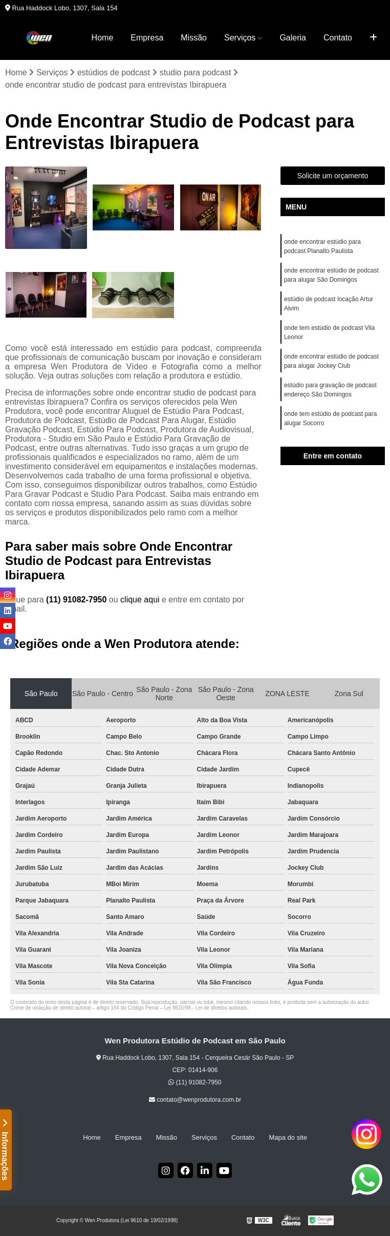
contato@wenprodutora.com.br (195, 1099)
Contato (337, 37)
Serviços (239, 37)
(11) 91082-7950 (77, 599)
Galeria (292, 37)
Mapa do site (288, 1137)
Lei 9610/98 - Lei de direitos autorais (205, 1008)
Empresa (147, 37)
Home (103, 37)
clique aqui (140, 599)
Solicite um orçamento (333, 176)
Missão (194, 37)
